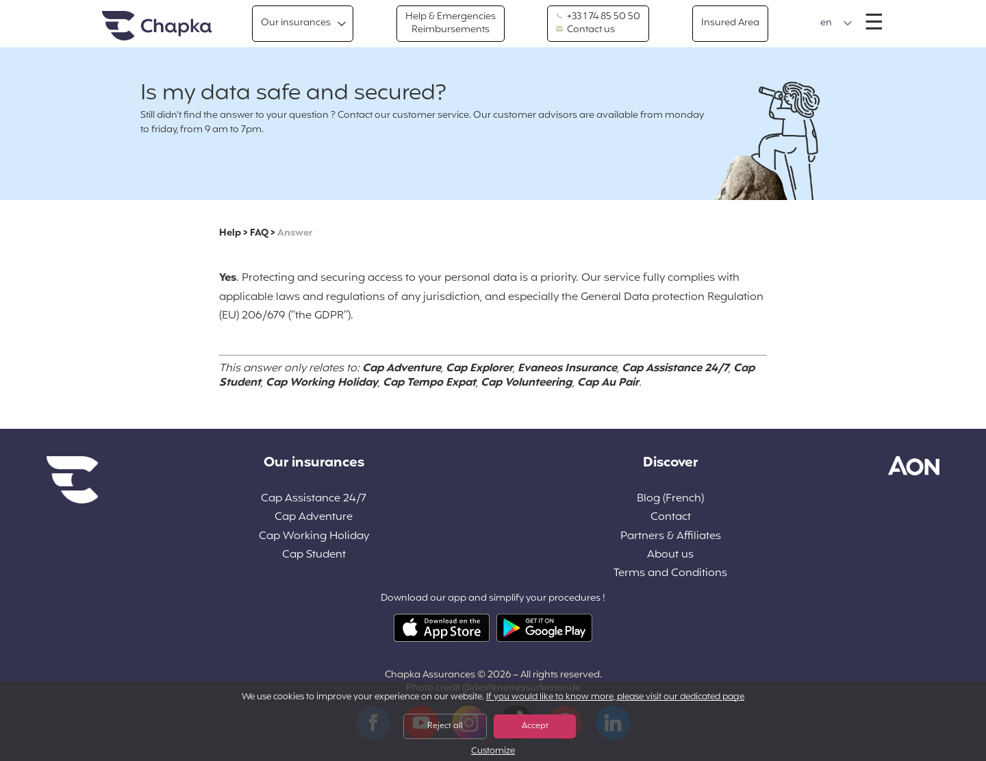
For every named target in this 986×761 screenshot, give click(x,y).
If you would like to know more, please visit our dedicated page (615, 697)
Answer (294, 233)
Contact (670, 517)
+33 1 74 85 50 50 (598, 17)
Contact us (585, 30)
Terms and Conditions (670, 573)
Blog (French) (670, 499)
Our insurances (296, 23)
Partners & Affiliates (670, 536)
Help (230, 233)
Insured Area (730, 23)
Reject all (445, 726)
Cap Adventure (314, 517)
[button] (836, 23)
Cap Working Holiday (314, 536)
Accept (535, 726)
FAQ (259, 233)
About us (670, 555)
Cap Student (314, 555)
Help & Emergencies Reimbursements (450, 23)
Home (157, 26)
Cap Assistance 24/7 (313, 499)
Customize (493, 752)
